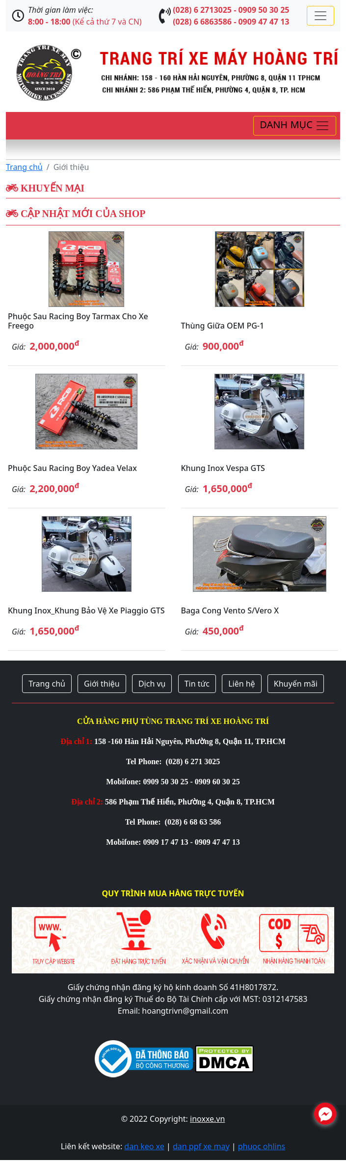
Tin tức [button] (197, 683)
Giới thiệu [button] (102, 683)
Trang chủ (24, 167)
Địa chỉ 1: (76, 741)
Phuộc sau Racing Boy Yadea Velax (72, 468)
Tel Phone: (145, 761)
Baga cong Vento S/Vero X (230, 610)
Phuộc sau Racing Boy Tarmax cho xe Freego (78, 321)
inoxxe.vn (207, 1118)
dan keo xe (144, 1146)
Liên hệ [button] (241, 683)
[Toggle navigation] (320, 16)
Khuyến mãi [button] (296, 683)
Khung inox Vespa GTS (223, 468)
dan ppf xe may (201, 1146)
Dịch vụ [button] (152, 683)
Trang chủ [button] (46, 683)
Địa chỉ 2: (87, 802)
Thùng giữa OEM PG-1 (223, 325)
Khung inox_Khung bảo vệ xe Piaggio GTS (86, 610)
